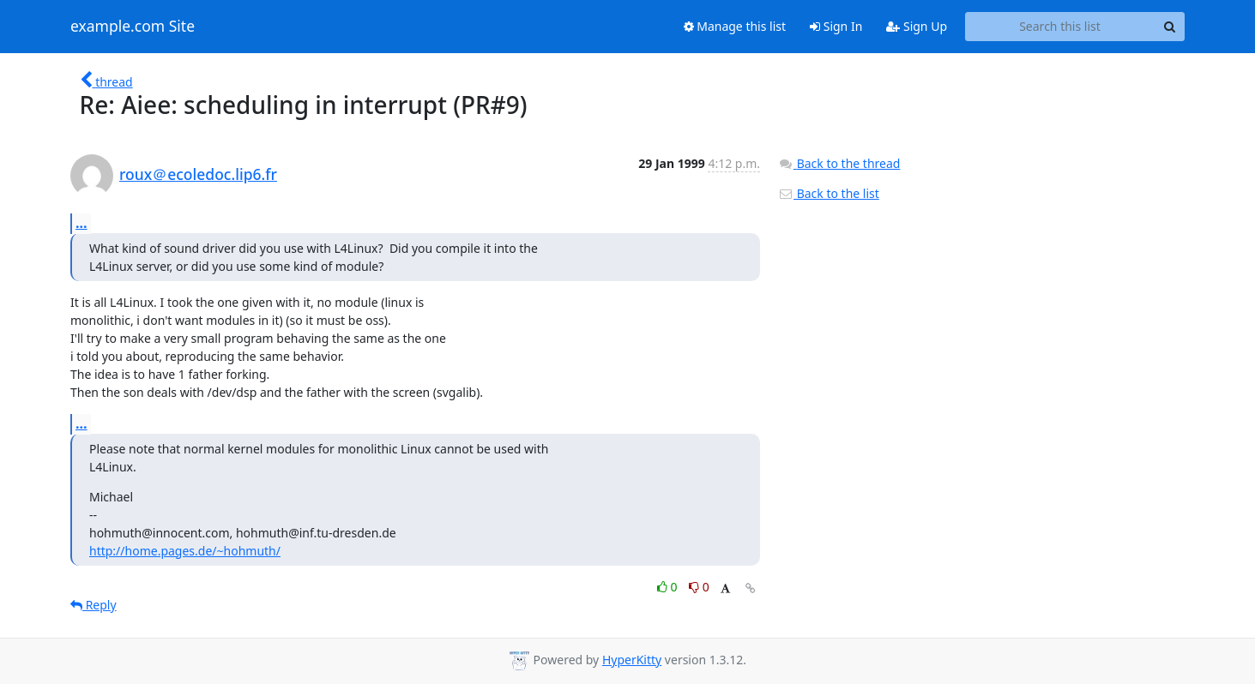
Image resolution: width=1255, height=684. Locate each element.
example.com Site (132, 26)
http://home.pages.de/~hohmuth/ (185, 551)
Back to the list (828, 193)
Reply (93, 605)
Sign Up (916, 26)
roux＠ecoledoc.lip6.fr (198, 174)
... (81, 222)
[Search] (1169, 26)
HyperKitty (631, 659)
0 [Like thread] (668, 587)
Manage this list (735, 26)
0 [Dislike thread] (699, 587)
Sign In (836, 26)
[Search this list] (1060, 26)
